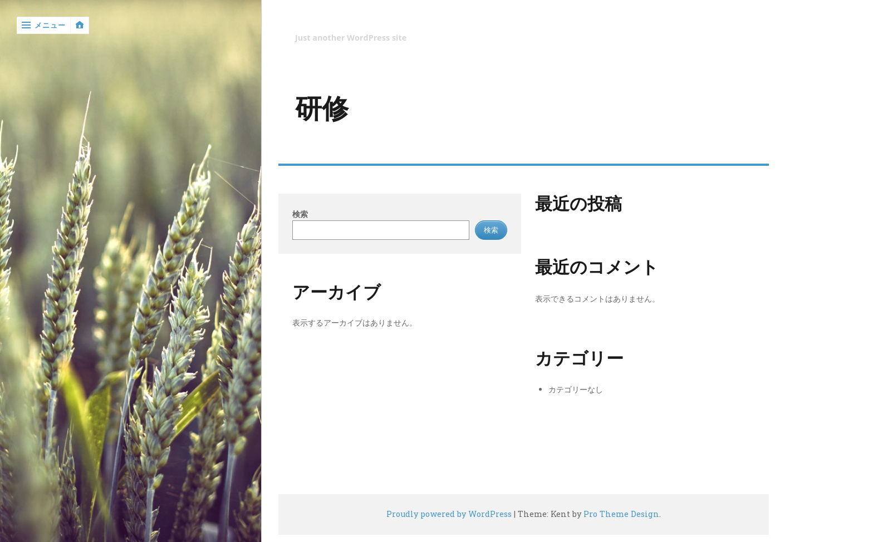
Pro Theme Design (621, 514)
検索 (300, 214)
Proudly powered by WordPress (449, 514)
